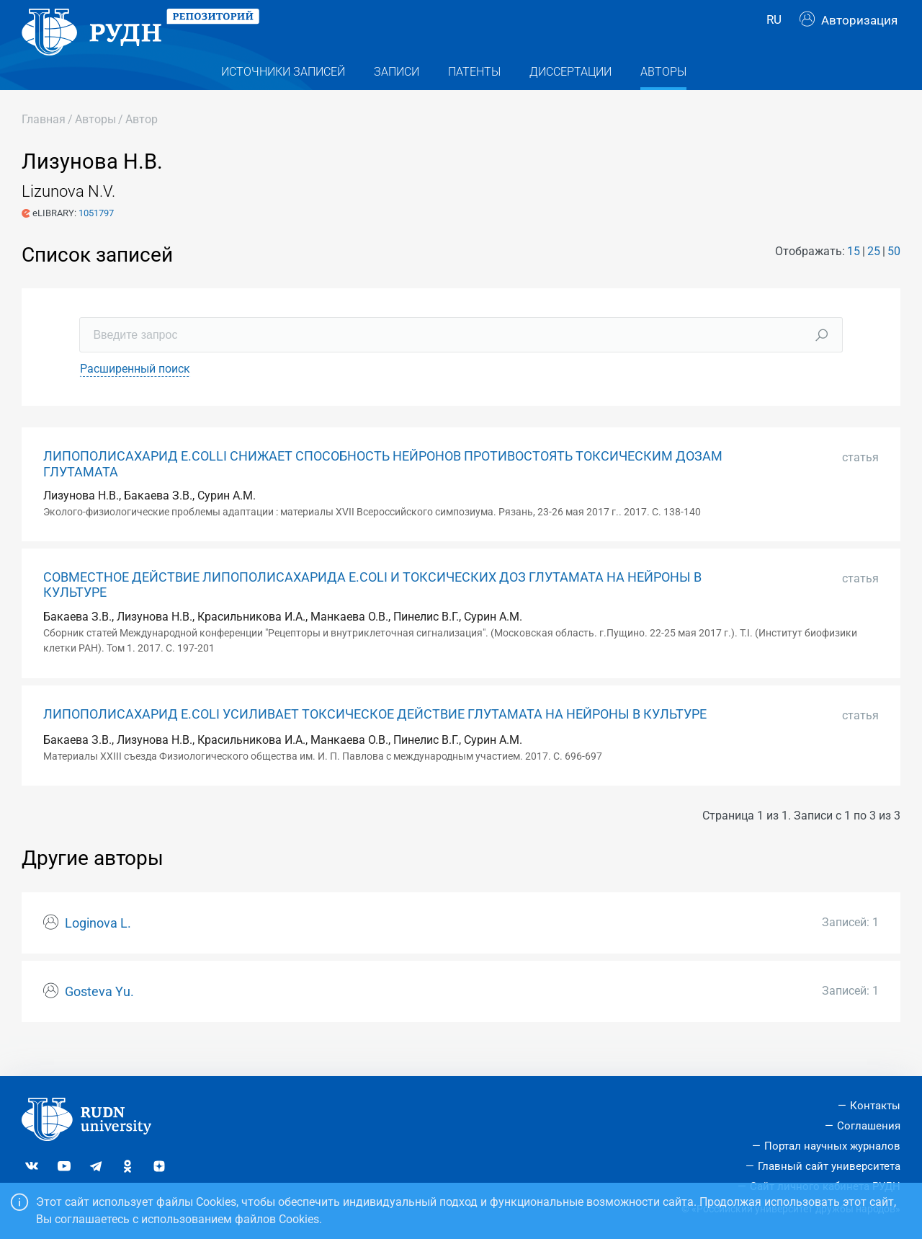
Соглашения (868, 1125)
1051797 (96, 238)
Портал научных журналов (832, 1146)
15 (853, 276)
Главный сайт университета (829, 1166)
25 (873, 276)
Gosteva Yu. (99, 1017)
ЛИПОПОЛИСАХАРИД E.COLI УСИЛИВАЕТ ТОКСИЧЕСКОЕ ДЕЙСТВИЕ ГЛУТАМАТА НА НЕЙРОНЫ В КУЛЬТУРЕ (375, 739)
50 (893, 276)
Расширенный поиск (135, 394)
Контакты (875, 1105)
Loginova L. (98, 948)
